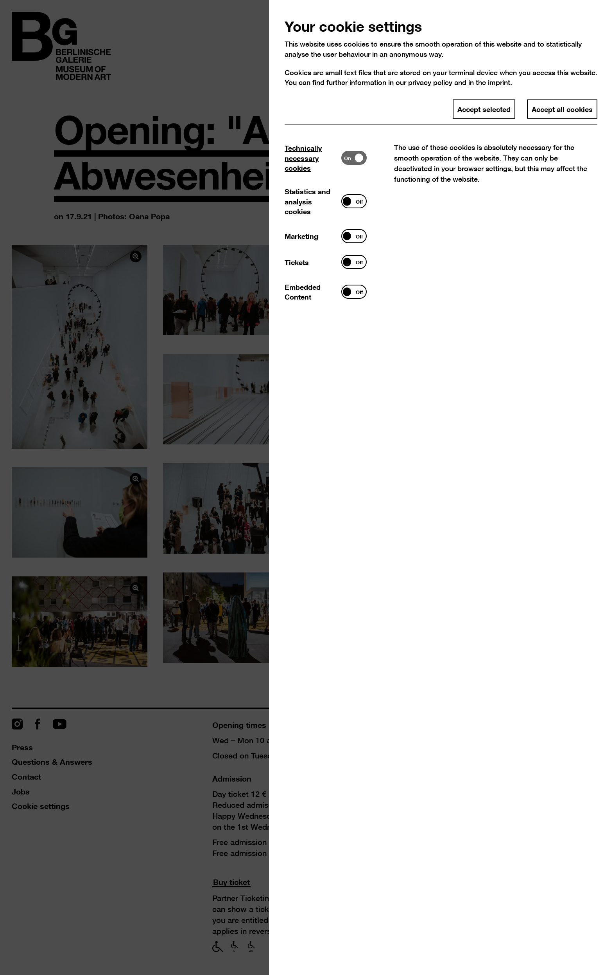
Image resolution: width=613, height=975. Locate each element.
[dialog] (306, 487)
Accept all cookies (562, 109)
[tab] (313, 158)
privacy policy (430, 82)
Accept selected (484, 109)
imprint (499, 82)
